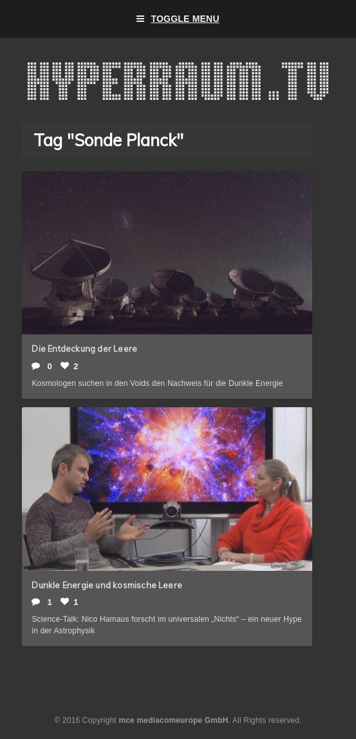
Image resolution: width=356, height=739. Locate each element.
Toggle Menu (178, 19)
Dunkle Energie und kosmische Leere (107, 585)
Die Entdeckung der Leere (84, 348)
